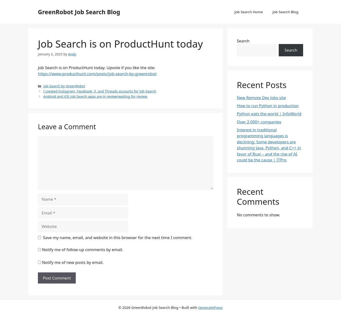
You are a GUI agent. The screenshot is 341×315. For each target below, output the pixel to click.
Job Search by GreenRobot (64, 86)
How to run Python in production (268, 105)
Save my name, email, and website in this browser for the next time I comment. (117, 237)
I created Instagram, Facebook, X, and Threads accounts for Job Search (99, 91)
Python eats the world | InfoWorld (269, 113)
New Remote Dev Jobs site (261, 97)
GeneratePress (210, 307)
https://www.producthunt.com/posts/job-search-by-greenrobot (97, 73)
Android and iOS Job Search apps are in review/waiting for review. (95, 96)
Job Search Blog (285, 11)
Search (243, 41)
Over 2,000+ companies (259, 121)
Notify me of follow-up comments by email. (82, 249)
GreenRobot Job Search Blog (79, 12)
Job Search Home (248, 11)
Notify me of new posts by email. (72, 262)
